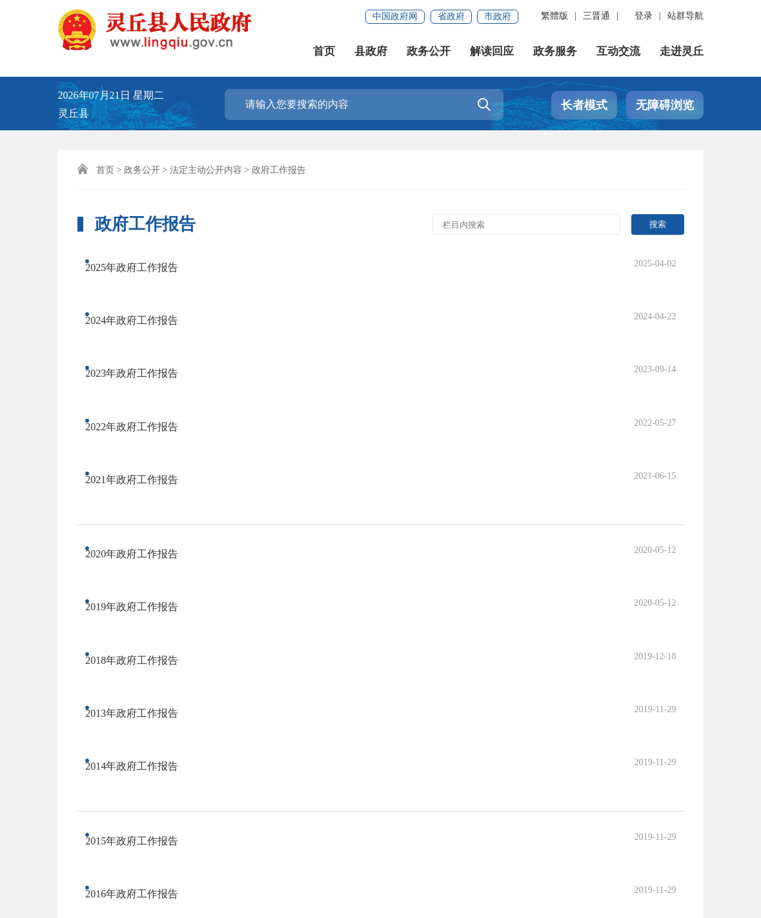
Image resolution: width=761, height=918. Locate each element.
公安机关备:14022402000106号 (254, 872)
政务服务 (555, 51)
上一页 (253, 676)
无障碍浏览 (665, 105)
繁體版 (554, 16)
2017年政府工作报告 (143, 613)
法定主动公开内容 (206, 170)
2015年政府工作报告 (143, 562)
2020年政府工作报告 (143, 411)
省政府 (451, 16)
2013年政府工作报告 (143, 489)
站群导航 (685, 16)
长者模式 (584, 105)
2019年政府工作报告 (143, 437)
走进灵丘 (682, 51)
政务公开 (429, 51)
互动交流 (618, 51)
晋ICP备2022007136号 (460, 855)
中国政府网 (395, 16)
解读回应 (492, 51)
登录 (643, 16)
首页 (324, 51)
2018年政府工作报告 (143, 463)
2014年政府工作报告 (143, 515)
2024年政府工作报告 (143, 287)
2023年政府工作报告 (143, 313)
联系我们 (142, 813)
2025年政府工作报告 (143, 261)
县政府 (370, 51)
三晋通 (596, 16)
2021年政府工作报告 (143, 364)
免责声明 (84, 813)
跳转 (548, 676)
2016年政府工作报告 (143, 588)
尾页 (381, 676)
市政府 (497, 16)
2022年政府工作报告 (143, 339)
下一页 (336, 676)
